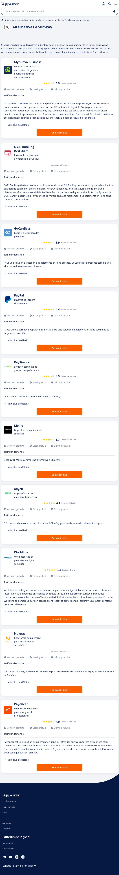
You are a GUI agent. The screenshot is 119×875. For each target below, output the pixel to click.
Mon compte (8, 843)
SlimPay (60, 20)
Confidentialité (9, 801)
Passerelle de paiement (42, 20)
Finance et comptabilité (18, 20)
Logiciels (6, 828)
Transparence (8, 806)
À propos (6, 823)
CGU (4, 812)
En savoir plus (59, 132)
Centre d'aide (8, 848)
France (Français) (25, 866)
